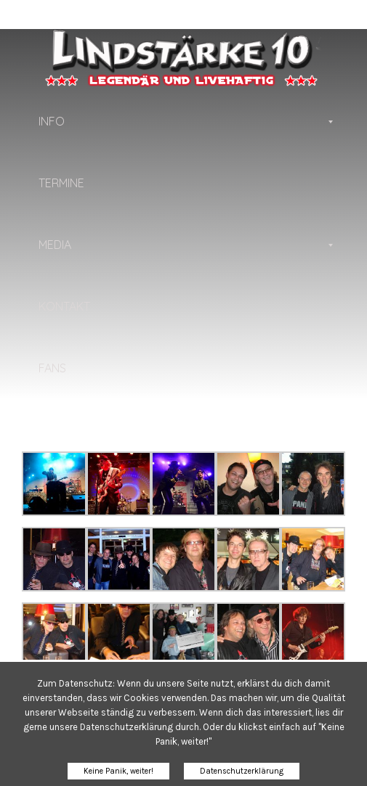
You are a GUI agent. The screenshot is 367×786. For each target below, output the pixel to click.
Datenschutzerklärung (241, 771)
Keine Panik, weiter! (118, 771)
